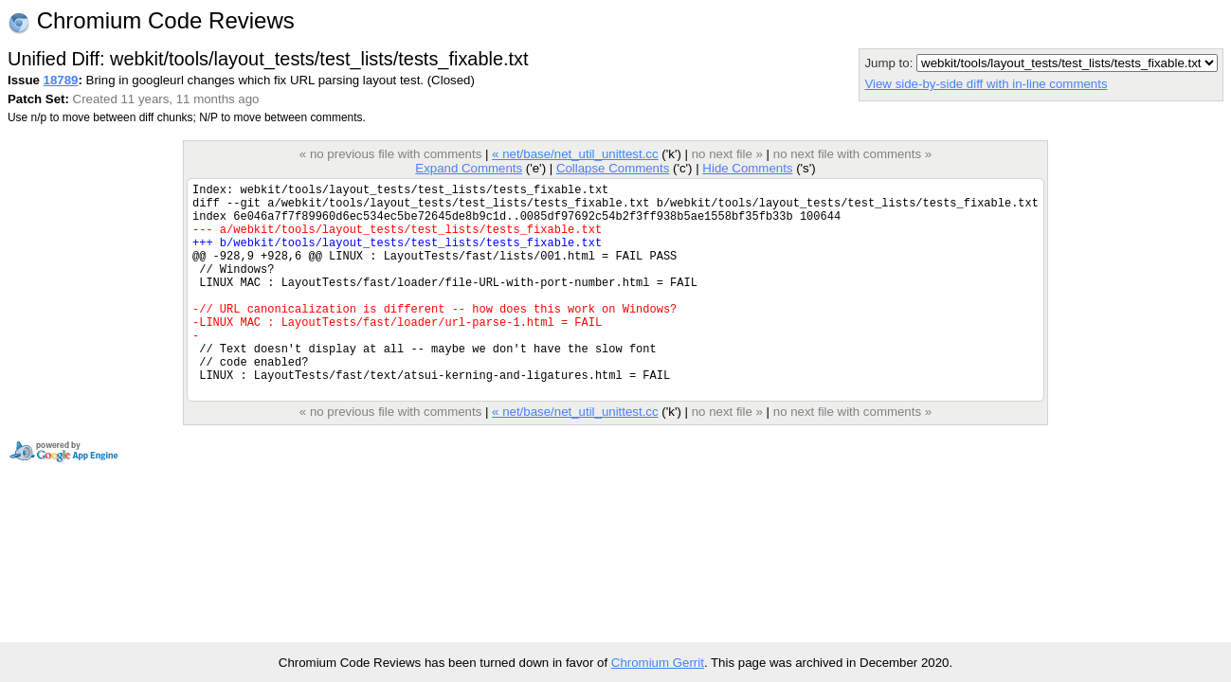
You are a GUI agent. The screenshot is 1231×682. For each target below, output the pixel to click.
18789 (61, 80)
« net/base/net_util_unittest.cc (575, 154)
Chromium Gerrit (657, 662)
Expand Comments (468, 168)
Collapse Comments (612, 168)
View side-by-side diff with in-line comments (985, 84)
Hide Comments (747, 168)
